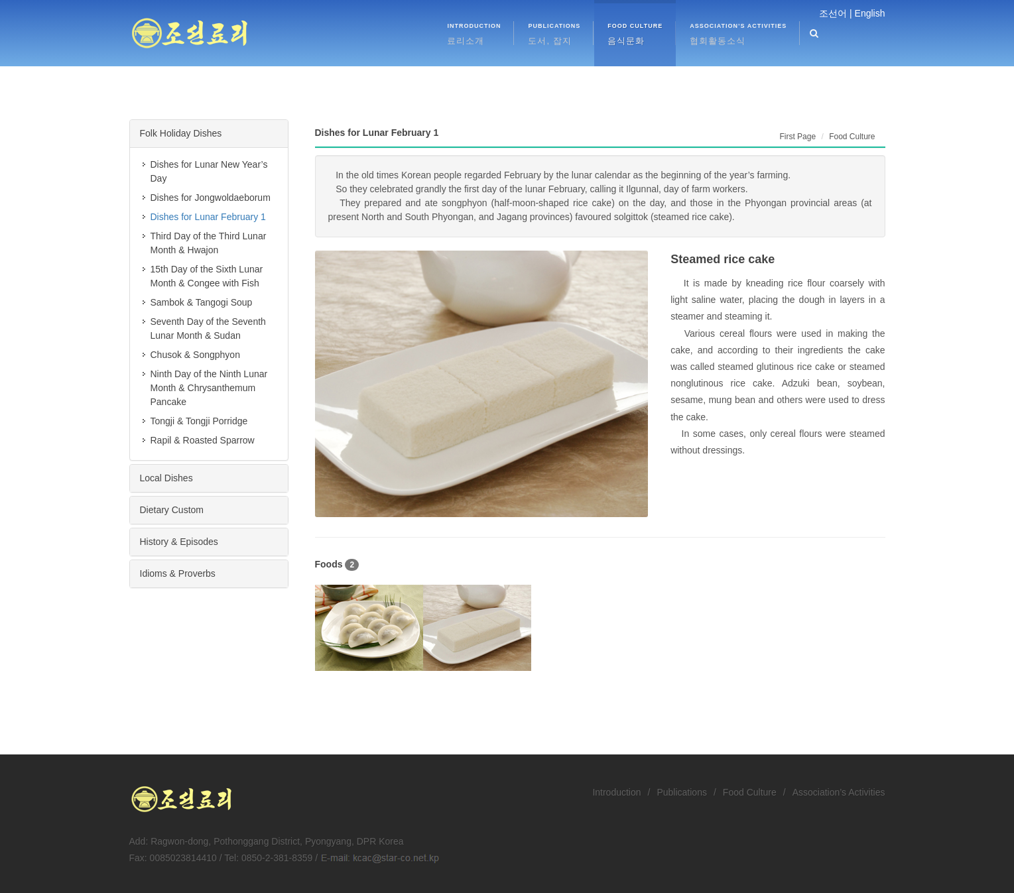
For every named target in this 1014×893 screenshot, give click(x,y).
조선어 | (835, 13)
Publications (682, 792)
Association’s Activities (838, 792)
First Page (797, 136)
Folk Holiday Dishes (181, 133)
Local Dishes (166, 478)
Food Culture (750, 792)
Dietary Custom (172, 510)
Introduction (616, 792)
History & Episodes (179, 541)
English (870, 13)
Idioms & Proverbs (178, 573)
